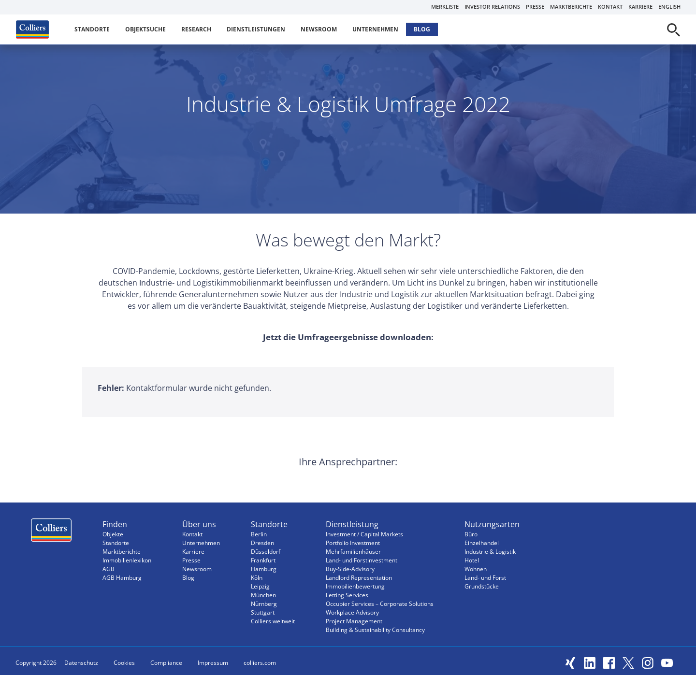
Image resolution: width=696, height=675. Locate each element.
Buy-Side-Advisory (350, 569)
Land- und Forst (485, 578)
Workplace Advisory (352, 612)
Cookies (124, 663)
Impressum (213, 663)
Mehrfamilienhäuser (353, 551)
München (263, 595)
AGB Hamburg (122, 578)
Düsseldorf (265, 551)
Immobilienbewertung (355, 586)
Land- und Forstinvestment (361, 560)
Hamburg (263, 569)
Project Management (354, 621)
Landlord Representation (359, 578)
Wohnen (475, 569)
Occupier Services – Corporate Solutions (380, 604)
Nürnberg (264, 604)
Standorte (92, 29)
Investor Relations (492, 6)
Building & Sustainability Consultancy (375, 630)
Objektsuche (145, 29)
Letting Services (347, 595)
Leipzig (260, 586)
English (669, 6)
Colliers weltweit (273, 621)
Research (196, 29)
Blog (422, 29)
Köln (256, 578)
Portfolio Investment (353, 543)
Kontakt (610, 6)
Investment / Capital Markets (364, 534)
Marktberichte (571, 6)
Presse (535, 6)
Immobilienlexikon (126, 560)
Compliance (166, 663)
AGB (108, 569)
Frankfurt (263, 560)
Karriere (640, 6)
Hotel (471, 560)
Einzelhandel (481, 543)
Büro (471, 534)
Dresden (262, 543)
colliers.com (260, 663)
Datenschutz (81, 663)
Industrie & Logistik (490, 551)
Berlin (259, 534)
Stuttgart (263, 612)
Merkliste (445, 6)
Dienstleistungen (256, 29)
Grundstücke (481, 586)
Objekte (112, 534)
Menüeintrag (51, 532)
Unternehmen (375, 29)
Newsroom (319, 29)
